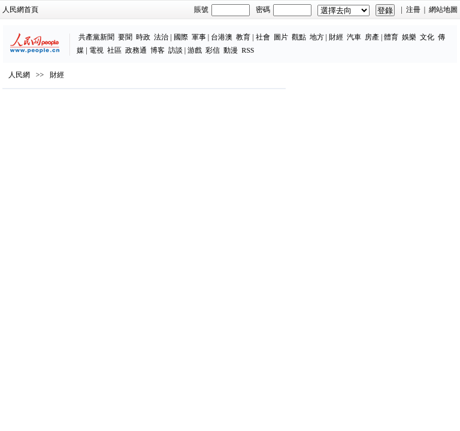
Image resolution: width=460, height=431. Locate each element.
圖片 (281, 37)
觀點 (299, 37)
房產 (372, 37)
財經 (336, 37)
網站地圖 (443, 9)
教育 (243, 37)
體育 (391, 37)
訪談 (175, 50)
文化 (427, 37)
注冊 (413, 9)
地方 (317, 37)
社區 (114, 50)
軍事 (199, 37)
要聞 (125, 37)
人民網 (19, 75)
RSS (247, 50)
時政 (143, 37)
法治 (161, 37)
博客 (157, 50)
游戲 (194, 50)
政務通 (136, 50)
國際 (181, 37)
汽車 (354, 37)
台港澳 (221, 37)
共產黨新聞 (96, 37)
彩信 (212, 50)
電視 (96, 50)
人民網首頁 (20, 9)
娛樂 (409, 37)
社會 (263, 37)
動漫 (230, 50)
